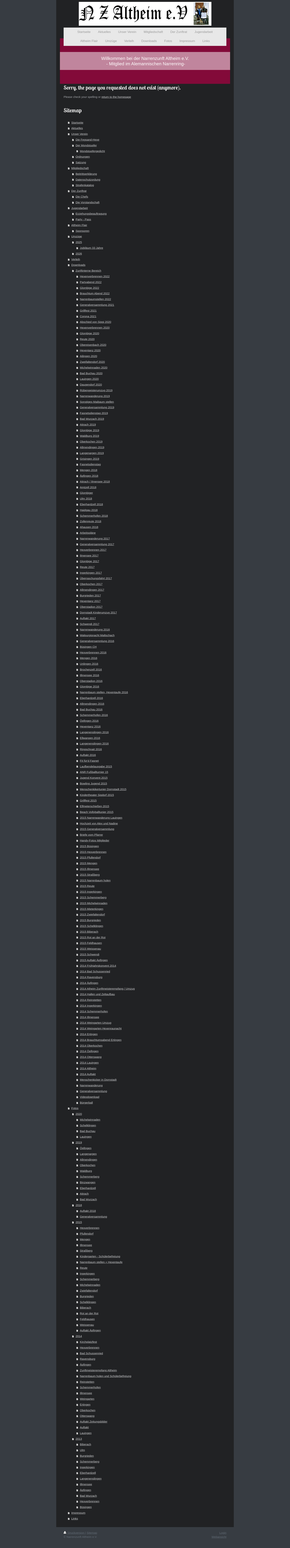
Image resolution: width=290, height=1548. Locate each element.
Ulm (82, 1450)
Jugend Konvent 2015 (94, 777)
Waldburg (86, 1170)
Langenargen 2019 (92, 453)
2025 (79, 242)
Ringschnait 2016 (91, 749)
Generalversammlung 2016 (97, 641)
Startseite (77, 122)
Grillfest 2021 (88, 310)
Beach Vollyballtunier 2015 (96, 812)
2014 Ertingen (89, 1034)
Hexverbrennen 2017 (93, 549)
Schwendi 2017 (89, 624)
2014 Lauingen (89, 1062)
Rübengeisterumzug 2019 (96, 390)
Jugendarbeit (79, 208)
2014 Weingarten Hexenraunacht (101, 1028)
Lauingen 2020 (89, 378)
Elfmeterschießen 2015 (94, 806)
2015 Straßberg (90, 874)
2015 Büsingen (89, 846)
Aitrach (84, 1193)
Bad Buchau (87, 1131)
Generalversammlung (93, 1091)
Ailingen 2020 (88, 356)
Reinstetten (87, 1381)
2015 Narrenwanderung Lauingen (101, 817)
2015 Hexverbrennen (93, 851)
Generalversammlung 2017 (97, 544)
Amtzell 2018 (88, 487)
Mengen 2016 (88, 658)
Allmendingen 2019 (92, 447)
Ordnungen (83, 156)
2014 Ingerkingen (91, 1005)
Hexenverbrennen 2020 (95, 327)
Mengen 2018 (88, 470)
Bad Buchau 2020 (91, 373)
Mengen (85, 1239)
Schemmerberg (89, 1176)
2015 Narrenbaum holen (95, 880)
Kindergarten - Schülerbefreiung (100, 1256)
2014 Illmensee (89, 1017)
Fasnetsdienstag (90, 464)
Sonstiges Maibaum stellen (97, 401)
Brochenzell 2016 (91, 669)
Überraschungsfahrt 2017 (96, 578)
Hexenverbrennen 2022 (95, 276)
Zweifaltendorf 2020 (92, 361)
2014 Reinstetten (90, 999)
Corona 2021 (88, 316)
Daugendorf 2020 (91, 384)
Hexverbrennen (89, 1227)
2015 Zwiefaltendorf (92, 914)
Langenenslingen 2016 (94, 732)
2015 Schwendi (89, 954)
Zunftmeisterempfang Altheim (98, 1370)
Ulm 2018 (86, 498)
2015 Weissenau (90, 948)
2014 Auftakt (88, 1074)
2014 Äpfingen (89, 982)
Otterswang (87, 1415)
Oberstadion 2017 (91, 606)
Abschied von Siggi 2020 (95, 321)
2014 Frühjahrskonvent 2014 (98, 965)
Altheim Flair (79, 225)
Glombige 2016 (89, 686)
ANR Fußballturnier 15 (94, 772)
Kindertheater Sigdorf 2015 (97, 794)
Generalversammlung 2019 (97, 407)
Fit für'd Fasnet (89, 760)
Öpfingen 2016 (89, 720)
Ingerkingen (87, 1273)
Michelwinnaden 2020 (93, 367)
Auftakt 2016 (88, 755)
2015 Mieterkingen (91, 908)
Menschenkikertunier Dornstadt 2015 (103, 789)
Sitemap (92, 1532)
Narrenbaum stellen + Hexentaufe (101, 1262)
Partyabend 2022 (91, 282)
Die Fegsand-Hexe (87, 139)
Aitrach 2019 (88, 424)
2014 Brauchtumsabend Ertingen (101, 1039)
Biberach (85, 1307)
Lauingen (86, 1136)
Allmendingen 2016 (92, 703)
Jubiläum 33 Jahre (91, 247)
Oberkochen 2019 (91, 441)
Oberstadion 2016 (91, 681)
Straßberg (86, 1250)
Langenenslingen (91, 1478)
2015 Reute (87, 886)
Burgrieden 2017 (90, 595)
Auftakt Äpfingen (90, 1330)
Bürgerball (86, 1102)
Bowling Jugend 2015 (93, 783)
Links (74, 1518)
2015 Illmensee (89, 868)
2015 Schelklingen (91, 925)
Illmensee (86, 1245)
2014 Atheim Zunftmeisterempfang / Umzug (107, 988)
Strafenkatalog (85, 185)
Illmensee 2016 (89, 675)
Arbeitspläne (88, 532)
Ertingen (85, 1404)
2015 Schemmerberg (93, 897)
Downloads (78, 264)
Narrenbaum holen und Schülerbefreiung (105, 1376)
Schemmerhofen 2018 (94, 515)
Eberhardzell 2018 (91, 504)
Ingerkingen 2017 (91, 572)
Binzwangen (87, 1182)
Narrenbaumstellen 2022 (95, 299)
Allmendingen (88, 1159)
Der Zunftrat (79, 190)
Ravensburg (87, 1358)
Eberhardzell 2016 (91, 698)
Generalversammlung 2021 (97, 304)
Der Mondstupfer (86, 145)
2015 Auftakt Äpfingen (94, 960)
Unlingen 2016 (89, 663)
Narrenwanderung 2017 (95, 538)
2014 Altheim (88, 1068)
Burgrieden (87, 1296)
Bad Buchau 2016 (91, 709)
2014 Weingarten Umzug (95, 1022)
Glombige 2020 (89, 333)
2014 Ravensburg (91, 977)
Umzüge (76, 236)
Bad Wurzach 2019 (92, 418)
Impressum (78, 1512)
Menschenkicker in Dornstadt (98, 1079)
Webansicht (219, 1536)
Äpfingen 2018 (89, 475)
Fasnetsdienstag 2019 (94, 413)
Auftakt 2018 (88, 1210)
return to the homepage (116, 96)
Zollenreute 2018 (90, 521)
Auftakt (84, 1427)
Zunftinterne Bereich (88, 270)
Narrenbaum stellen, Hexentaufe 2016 (104, 692)
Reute (83, 1267)
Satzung (81, 162)
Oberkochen (87, 1165)
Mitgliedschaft (80, 168)
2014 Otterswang (91, 1056)
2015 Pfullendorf (90, 857)
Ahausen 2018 (89, 527)
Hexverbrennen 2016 (93, 652)
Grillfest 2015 (88, 800)
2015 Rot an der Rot (93, 937)
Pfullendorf (87, 1233)
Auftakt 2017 (88, 618)
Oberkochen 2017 (91, 584)
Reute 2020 (87, 339)
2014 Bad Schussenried (95, 971)
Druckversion (74, 1532)
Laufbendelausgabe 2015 (96, 766)
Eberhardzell (88, 1188)
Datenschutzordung (88, 179)
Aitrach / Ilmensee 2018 (95, 481)
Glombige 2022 (89, 287)
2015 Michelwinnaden (93, 903)
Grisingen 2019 (89, 458)
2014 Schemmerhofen (94, 1011)
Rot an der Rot (89, 1313)
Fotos (75, 1108)
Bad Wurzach (88, 1199)
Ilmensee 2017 (89, 555)
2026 (79, 253)
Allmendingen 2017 (92, 589)
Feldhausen (87, 1319)
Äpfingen (85, 1364)
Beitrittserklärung (86, 173)
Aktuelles (77, 128)
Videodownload (89, 1096)
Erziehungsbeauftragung (91, 213)
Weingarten (87, 1398)
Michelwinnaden (90, 1119)
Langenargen (88, 1153)
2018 (79, 1205)
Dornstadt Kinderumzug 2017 (98, 612)
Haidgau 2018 (89, 510)
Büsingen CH (88, 646)
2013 (79, 1438)
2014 (79, 1336)
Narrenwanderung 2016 (95, 629)
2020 (79, 1113)
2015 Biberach (89, 931)
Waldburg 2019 (89, 435)
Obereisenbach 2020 (93, 344)
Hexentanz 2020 (90, 350)
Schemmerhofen (90, 1387)
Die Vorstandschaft (88, 202)
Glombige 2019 (89, 430)
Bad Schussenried (91, 1353)
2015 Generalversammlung (97, 829)
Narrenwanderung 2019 (95, 396)
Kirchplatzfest (88, 1341)
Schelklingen (88, 1125)
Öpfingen (85, 1148)
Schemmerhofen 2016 (94, 715)
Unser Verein (79, 133)
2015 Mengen (88, 863)
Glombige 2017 (89, 561)
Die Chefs (82, 196)
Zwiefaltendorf (89, 1290)
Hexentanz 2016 (90, 726)
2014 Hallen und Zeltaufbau (97, 994)
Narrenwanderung (91, 1085)
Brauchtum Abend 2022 (95, 293)
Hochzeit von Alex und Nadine (99, 823)
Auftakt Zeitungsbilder (93, 1421)
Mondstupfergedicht (92, 151)
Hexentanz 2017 (90, 601)
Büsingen (86, 1507)
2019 (79, 1142)
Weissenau (87, 1324)
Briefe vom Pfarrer (91, 834)
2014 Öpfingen (89, 1051)
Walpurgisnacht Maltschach (97, 635)
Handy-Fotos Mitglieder (94, 840)
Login (222, 1532)
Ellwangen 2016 (90, 737)
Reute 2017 (87, 567)
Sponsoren (82, 230)
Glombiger (86, 492)
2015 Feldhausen (91, 942)
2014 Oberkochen (91, 1045)
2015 (79, 1222)
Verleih (75, 259)
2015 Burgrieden (90, 920)
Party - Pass (83, 219)
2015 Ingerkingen (91, 891)
